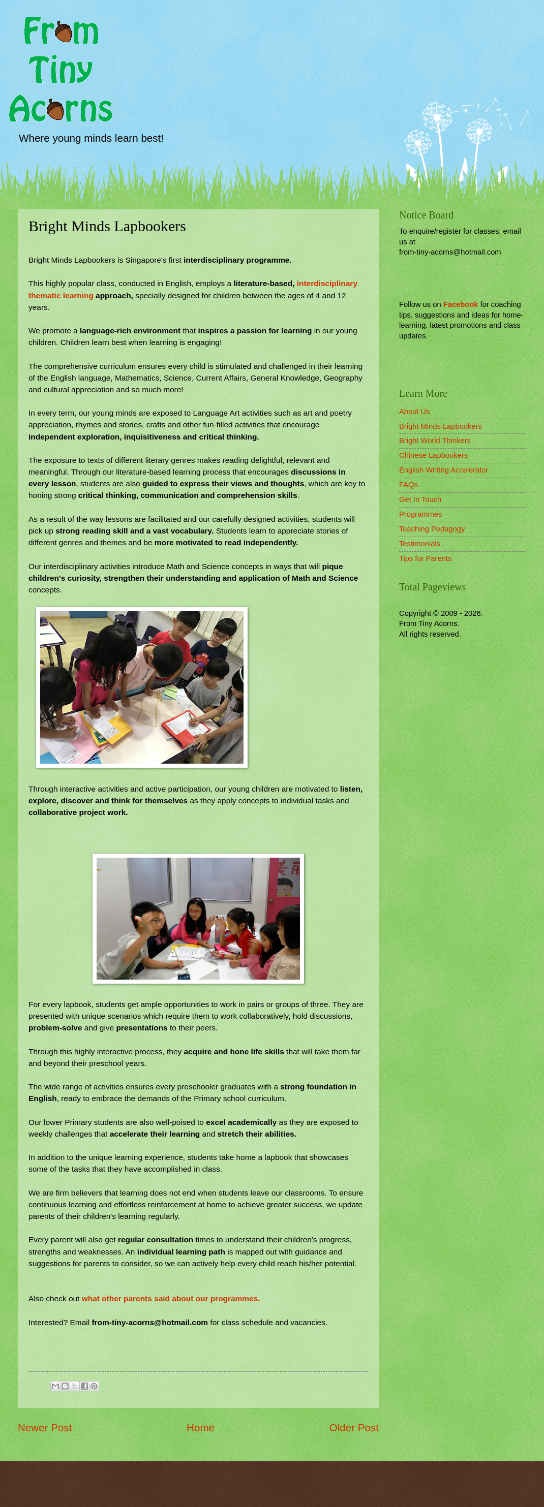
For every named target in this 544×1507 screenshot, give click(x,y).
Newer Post (45, 1427)
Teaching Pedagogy (432, 529)
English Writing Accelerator (444, 470)
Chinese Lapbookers (433, 455)
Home (201, 1427)
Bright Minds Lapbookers (440, 426)
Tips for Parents (425, 558)
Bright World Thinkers (435, 440)
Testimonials (419, 544)
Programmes (420, 514)
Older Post (354, 1427)
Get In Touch (420, 499)
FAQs (408, 485)
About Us (414, 411)
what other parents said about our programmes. (171, 1298)
